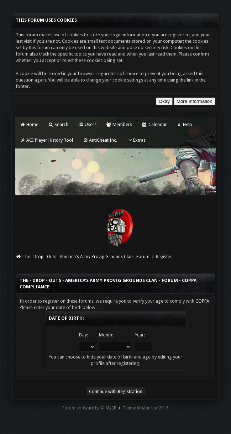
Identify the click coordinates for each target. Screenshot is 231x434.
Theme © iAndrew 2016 (145, 408)
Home (29, 124)
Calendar (154, 124)
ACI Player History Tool (46, 140)
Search (58, 124)
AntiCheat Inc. (100, 140)
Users (87, 124)
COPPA (202, 301)
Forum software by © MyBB (89, 408)
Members (119, 124)
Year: (140, 335)
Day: (83, 335)
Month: (106, 335)
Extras (136, 140)
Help (184, 124)
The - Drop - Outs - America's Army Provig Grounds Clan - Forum (85, 256)
